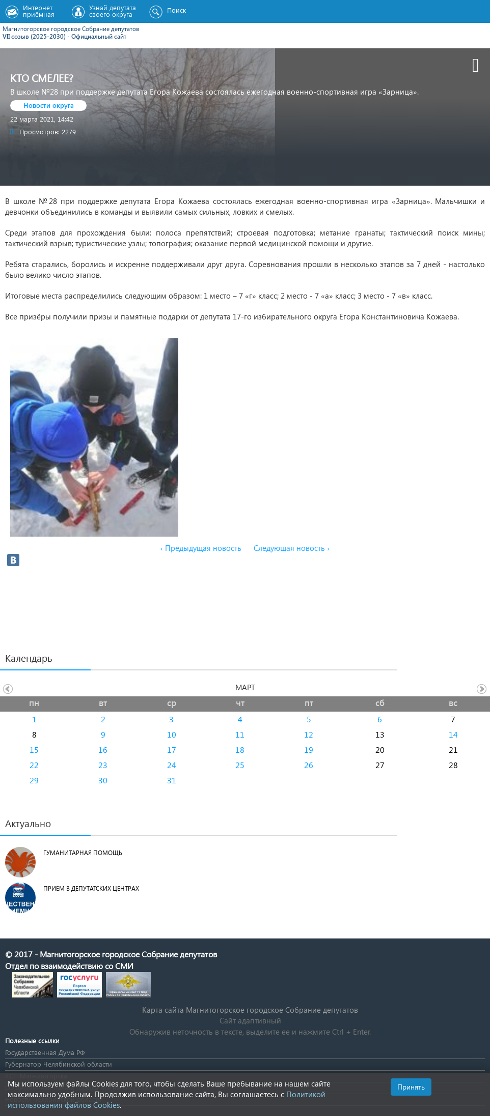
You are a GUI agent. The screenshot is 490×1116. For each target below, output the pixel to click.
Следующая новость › (292, 548)
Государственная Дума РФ (45, 1052)
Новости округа (48, 105)
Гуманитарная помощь (82, 853)
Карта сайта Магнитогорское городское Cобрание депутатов (250, 1010)
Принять (411, 1087)
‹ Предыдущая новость (200, 548)
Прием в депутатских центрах (91, 888)
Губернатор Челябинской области (58, 1064)
